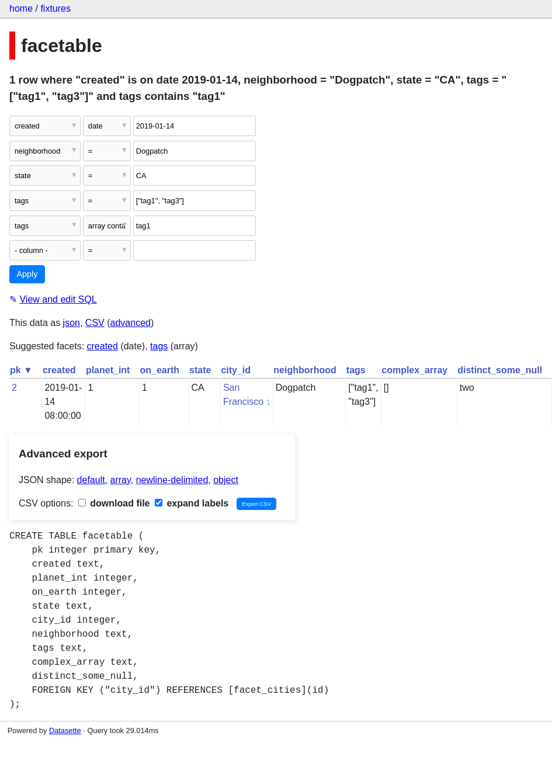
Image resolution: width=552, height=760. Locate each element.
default (91, 480)
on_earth (159, 370)
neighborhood (304, 370)
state (200, 370)
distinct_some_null (499, 370)
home (21, 8)
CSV (95, 323)
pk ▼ (21, 370)
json (71, 323)
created (102, 346)
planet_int (108, 370)
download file (114, 503)
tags (159, 346)
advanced (130, 323)
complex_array (414, 370)
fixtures (55, 8)
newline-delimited (172, 480)
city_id (236, 370)
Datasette (65, 730)
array (120, 480)
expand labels (191, 503)
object (225, 480)
